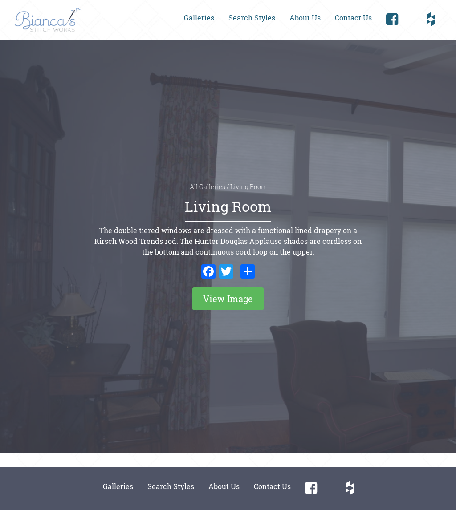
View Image (228, 298)
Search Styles (251, 17)
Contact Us (353, 17)
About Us (305, 17)
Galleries (199, 17)
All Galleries (208, 187)
